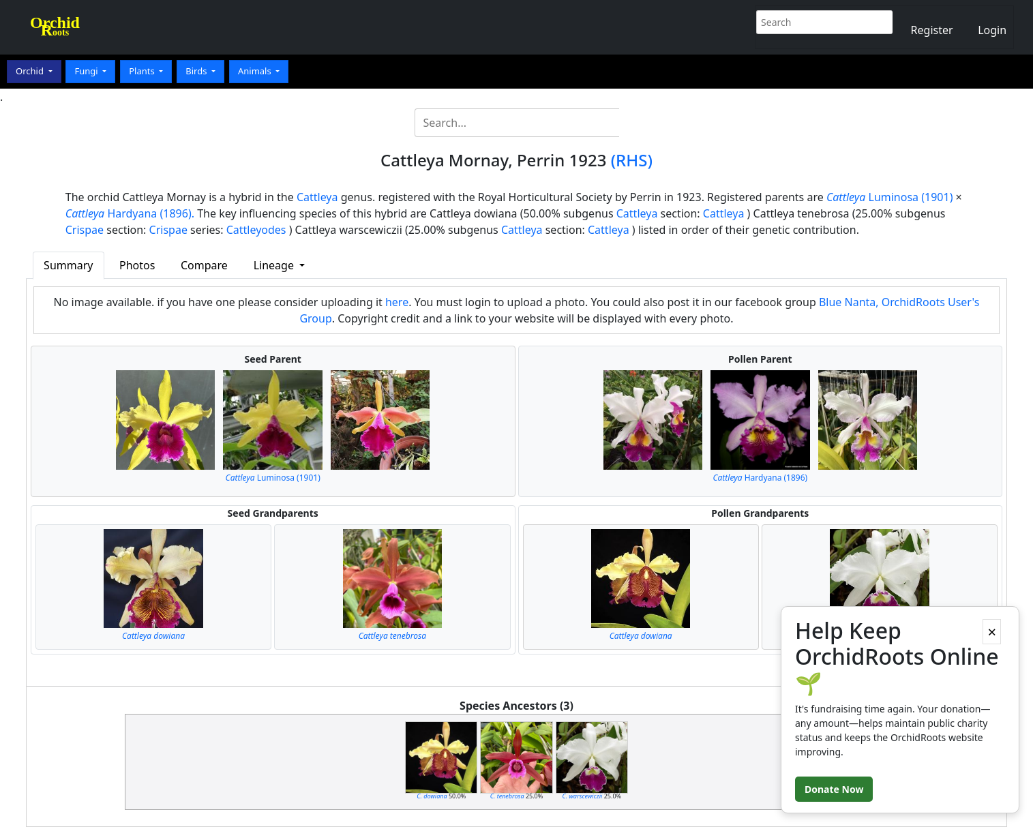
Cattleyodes (256, 229)
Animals (255, 71)
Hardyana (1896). (129, 213)
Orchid (31, 71)
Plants (143, 71)
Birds (197, 71)
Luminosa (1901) (889, 197)
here (396, 302)
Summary (68, 265)
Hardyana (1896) (760, 477)
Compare (204, 265)
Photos (137, 265)
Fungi (87, 71)
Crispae (84, 229)
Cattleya (317, 197)
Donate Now (834, 789)
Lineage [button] (275, 265)
